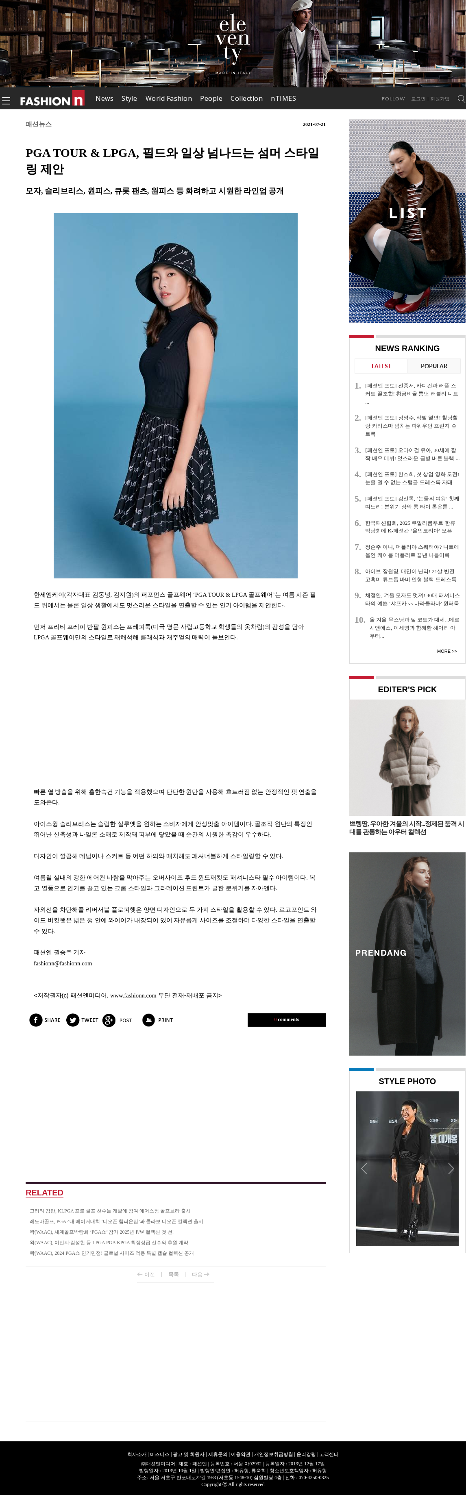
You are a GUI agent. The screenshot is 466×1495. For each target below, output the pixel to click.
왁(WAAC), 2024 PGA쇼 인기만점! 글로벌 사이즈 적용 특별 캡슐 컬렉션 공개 (112, 1253)
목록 (173, 1274)
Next (450, 1168)
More (444, 651)
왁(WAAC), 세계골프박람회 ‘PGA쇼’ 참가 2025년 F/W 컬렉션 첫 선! (102, 1232)
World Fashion (169, 98)
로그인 (418, 99)
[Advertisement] (176, 714)
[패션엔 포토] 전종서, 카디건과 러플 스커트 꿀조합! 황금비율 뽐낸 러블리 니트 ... (411, 393)
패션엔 (52, 98)
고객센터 (329, 1454)
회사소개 (137, 1454)
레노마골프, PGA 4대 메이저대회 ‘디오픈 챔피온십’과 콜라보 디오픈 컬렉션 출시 (116, 1221)
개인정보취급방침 (273, 1454)
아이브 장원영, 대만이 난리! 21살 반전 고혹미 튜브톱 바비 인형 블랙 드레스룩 (410, 575)
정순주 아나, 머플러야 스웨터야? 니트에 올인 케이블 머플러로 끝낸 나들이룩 (412, 551)
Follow (393, 99)
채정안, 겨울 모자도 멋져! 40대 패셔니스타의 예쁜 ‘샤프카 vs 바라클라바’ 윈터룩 (412, 599)
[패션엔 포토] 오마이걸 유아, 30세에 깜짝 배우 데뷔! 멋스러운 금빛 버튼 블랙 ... (412, 454)
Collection (247, 98)
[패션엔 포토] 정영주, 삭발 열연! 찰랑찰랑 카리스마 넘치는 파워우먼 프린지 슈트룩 (411, 426)
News (104, 98)
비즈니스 (160, 1454)
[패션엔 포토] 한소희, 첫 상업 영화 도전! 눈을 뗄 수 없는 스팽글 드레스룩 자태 (412, 478)
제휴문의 (218, 1454)
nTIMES (283, 98)
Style (129, 98)
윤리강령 (306, 1454)
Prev (364, 1168)
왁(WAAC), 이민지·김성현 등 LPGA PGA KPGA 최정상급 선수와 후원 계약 (109, 1242)
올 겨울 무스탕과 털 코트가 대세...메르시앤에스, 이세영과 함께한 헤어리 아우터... (414, 628)
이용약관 (240, 1454)
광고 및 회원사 (189, 1454)
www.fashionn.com (133, 995)
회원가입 (440, 99)
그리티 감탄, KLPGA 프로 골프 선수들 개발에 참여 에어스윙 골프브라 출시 (110, 1211)
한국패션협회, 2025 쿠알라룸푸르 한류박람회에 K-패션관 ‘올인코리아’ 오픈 (410, 527)
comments (286, 1019)
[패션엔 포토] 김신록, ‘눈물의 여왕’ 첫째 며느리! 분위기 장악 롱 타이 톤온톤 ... (412, 502)
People (211, 98)
